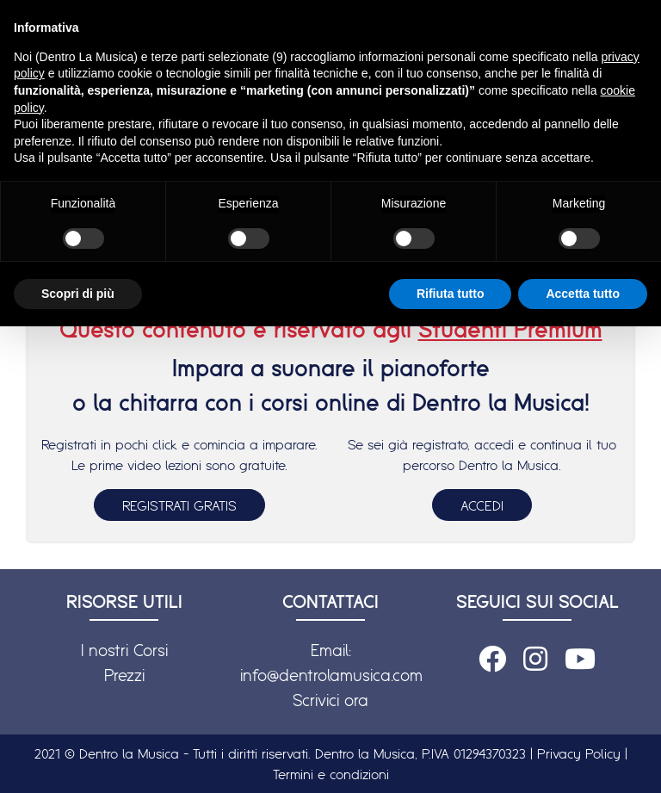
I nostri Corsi (124, 650)
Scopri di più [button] (77, 293)
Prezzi (124, 675)
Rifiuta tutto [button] (451, 293)
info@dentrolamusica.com (331, 675)
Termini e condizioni (331, 774)
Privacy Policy (579, 753)
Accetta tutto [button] (583, 293)
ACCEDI (481, 505)
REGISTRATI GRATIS (179, 505)
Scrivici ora (330, 700)
